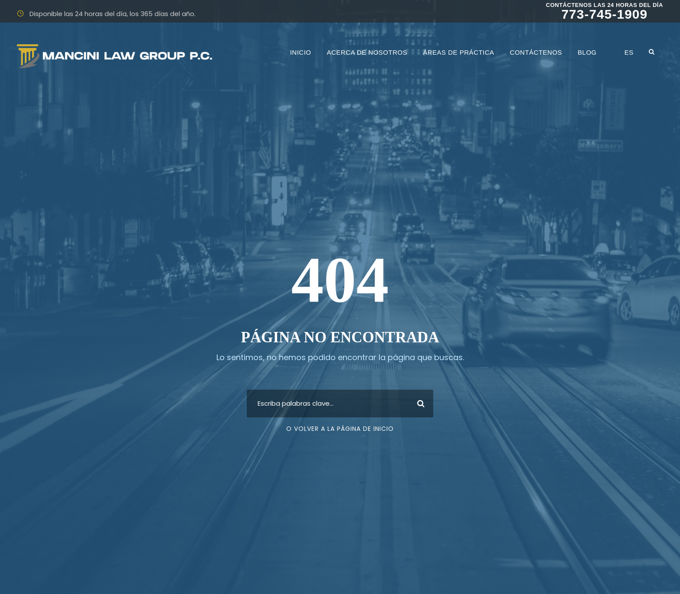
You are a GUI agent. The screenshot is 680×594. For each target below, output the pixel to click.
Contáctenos (536, 52)
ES (629, 52)
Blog (587, 52)
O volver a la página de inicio (340, 428)
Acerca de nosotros (367, 52)
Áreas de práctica (458, 52)
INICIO (300, 52)
